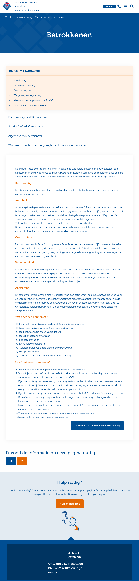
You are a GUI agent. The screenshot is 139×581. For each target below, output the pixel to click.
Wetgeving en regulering (27, 95)
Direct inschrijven (74, 555)
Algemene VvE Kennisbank (25, 136)
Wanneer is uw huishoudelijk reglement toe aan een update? (47, 145)
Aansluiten (109, 6)
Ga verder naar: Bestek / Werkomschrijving (97, 425)
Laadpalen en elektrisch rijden (30, 105)
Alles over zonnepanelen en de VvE (33, 100)
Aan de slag (19, 80)
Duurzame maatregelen (26, 85)
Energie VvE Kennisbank (24, 70)
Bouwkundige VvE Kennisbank (27, 117)
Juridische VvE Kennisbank (25, 126)
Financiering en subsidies (27, 90)
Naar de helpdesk (69, 504)
